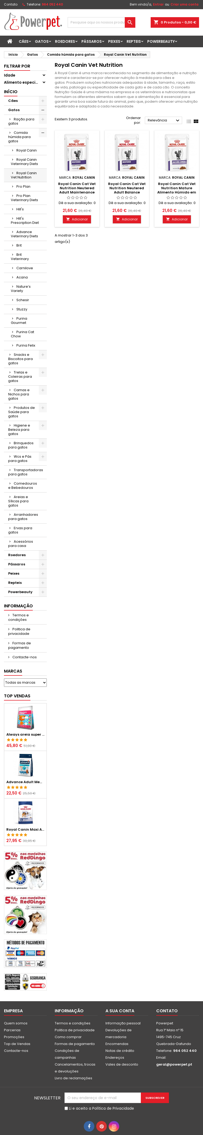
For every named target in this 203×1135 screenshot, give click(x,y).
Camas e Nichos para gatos (19, 394)
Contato (10, 4)
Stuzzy (21, 309)
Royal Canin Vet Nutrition (24, 175)
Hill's (20, 209)
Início (10, 92)
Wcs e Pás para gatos (19, 458)
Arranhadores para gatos (23, 516)
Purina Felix (25, 345)
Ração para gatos (21, 121)
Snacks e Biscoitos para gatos (20, 359)
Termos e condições (18, 617)
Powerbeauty (161, 41)
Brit (19, 245)
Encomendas (116, 1043)
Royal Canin (26, 150)
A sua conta (119, 1011)
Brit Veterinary (20, 256)
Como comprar (68, 1036)
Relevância (164, 120)
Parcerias (12, 1030)
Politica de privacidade (19, 631)
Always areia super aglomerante (25, 734)
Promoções (14, 1036)
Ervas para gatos (20, 530)
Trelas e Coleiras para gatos (20, 376)
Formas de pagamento (19, 645)
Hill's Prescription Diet (25, 220)
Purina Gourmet (19, 320)
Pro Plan (23, 186)
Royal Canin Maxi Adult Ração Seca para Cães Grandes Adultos (25, 829)
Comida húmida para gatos (19, 137)
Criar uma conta (184, 4)
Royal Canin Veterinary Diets (24, 161)
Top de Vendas (17, 1043)
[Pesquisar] (101, 22)
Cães (24, 41)
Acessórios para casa (20, 543)
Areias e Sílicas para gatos (18, 501)
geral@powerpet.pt (174, 1064)
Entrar (158, 4)
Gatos (42, 41)
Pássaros (91, 41)
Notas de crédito (119, 1050)
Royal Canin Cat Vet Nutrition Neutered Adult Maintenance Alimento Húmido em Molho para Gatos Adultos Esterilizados (77, 194)
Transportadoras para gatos (25, 472)
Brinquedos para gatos (21, 445)
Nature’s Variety (21, 288)
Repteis (134, 41)
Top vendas (17, 696)
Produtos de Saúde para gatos (21, 412)
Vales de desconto (121, 1064)
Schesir (22, 299)
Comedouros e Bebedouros (22, 485)
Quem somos (15, 1023)
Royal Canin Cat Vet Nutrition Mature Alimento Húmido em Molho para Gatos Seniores (176, 192)
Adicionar (77, 219)
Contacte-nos (24, 657)
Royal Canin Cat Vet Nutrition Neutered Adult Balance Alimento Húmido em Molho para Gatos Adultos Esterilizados (126, 194)
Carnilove (24, 268)
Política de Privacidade (113, 1108)
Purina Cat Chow (22, 334)
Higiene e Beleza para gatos (19, 429)
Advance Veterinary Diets (24, 234)
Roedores (65, 41)
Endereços (114, 1057)
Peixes (114, 41)
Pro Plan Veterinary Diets (24, 197)
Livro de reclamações (73, 1078)
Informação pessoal (123, 1023)
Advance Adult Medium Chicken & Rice (25, 782)
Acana (22, 277)
